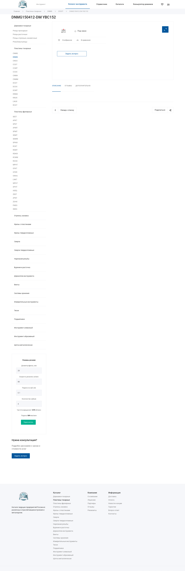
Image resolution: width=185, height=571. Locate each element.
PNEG (15, 205)
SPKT (15, 124)
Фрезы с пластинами (22, 224)
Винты (16, 285)
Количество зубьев (29, 399)
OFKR (15, 172)
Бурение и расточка (22, 267)
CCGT (15, 64)
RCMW (15, 157)
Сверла (17, 242)
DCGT (15, 83)
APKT (15, 120)
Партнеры (92, 503)
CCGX (15, 72)
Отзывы (68, 86)
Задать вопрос (20, 456)
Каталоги (120, 4)
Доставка (112, 496)
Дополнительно (83, 86)
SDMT (15, 135)
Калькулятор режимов (143, 4)
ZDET (15, 194)
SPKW (15, 142)
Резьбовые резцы (20, 42)
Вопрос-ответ (113, 510)
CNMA (15, 75)
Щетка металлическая (23, 345)
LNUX (15, 101)
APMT (15, 128)
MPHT (15, 165)
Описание (56, 86)
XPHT (15, 187)
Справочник (101, 4)
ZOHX (15, 202)
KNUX (15, 98)
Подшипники (19, 319)
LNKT (15, 179)
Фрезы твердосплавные (24, 233)
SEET (15, 117)
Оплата (111, 500)
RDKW (15, 154)
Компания (92, 493)
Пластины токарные (22, 48)
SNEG (15, 209)
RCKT (15, 146)
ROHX (15, 161)
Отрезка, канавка (21, 216)
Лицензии (92, 500)
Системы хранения (21, 293)
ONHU (15, 176)
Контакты (112, 514)
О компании (92, 496)
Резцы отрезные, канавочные (25, 38)
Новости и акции (115, 503)
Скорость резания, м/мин (29, 377)
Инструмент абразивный (24, 336)
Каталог (57, 493)
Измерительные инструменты (26, 302)
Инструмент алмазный (23, 328)
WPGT (15, 183)
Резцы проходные (20, 31)
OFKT (15, 168)
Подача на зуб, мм (29, 388)
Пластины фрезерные (23, 112)
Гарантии (112, 507)
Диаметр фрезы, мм (29, 366)
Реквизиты (92, 510)
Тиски (16, 310)
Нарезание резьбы (21, 259)
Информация (114, 493)
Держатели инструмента (24, 276)
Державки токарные (22, 26)
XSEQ (15, 191)
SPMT (15, 131)
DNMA (15, 94)
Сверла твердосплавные (24, 250)
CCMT (15, 68)
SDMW (15, 139)
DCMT (15, 90)
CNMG (15, 53)
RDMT (15, 150)
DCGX (15, 87)
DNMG (15, 57)
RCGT (15, 105)
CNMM (15, 79)
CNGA (15, 61)
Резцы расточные (20, 34)
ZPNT (15, 198)
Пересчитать (28, 422)
